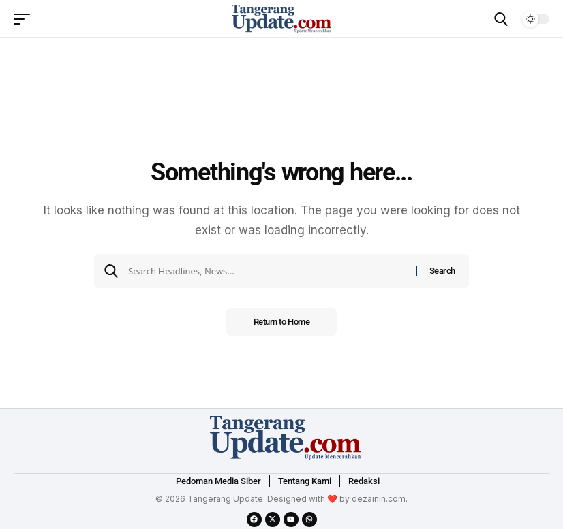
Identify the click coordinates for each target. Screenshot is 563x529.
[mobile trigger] (25, 19)
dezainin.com (379, 499)
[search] (501, 19)
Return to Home (282, 322)
